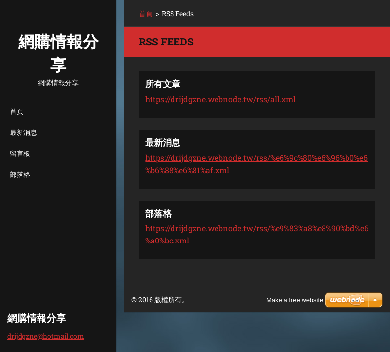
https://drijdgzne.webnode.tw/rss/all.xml (220, 99)
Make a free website (294, 300)
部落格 (20, 174)
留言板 (20, 153)
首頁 (16, 111)
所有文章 (162, 83)
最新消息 (23, 132)
